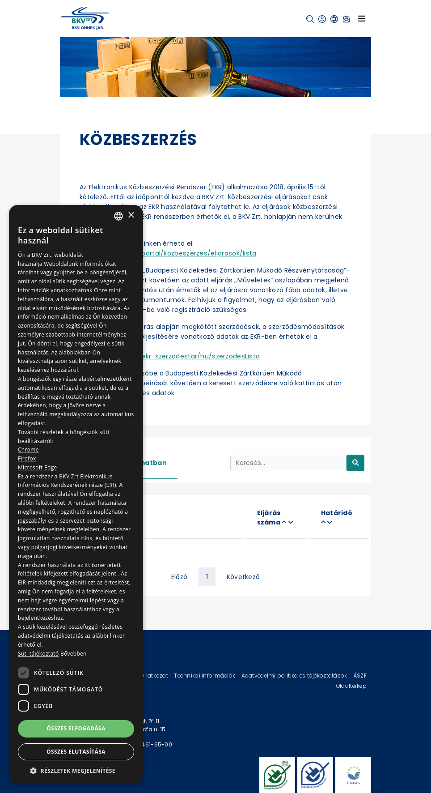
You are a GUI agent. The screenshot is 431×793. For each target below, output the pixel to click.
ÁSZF (360, 675)
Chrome (28, 449)
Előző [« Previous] (179, 576)
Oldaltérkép (351, 686)
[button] (310, 19)
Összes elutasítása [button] (76, 751)
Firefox (27, 458)
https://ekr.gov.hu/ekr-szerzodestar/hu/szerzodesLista (170, 356)
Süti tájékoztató (38, 653)
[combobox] (118, 216)
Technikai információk (205, 675)
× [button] (130, 215)
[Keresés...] (288, 463)
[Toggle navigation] (361, 18)
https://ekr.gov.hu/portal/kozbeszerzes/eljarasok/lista (168, 253)
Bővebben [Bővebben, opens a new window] (73, 653)
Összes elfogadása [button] (76, 728)
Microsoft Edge (37, 467)
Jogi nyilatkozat (146, 675)
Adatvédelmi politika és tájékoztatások (295, 675)
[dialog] (76, 494)
